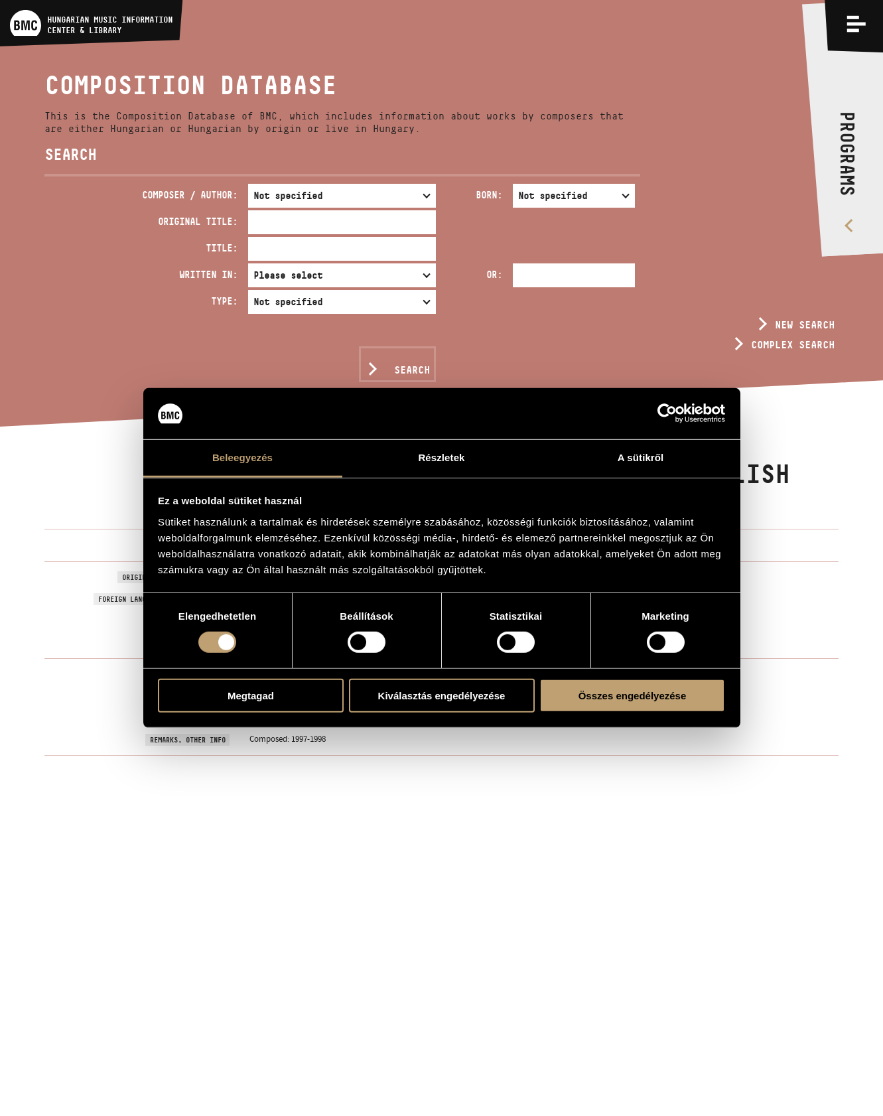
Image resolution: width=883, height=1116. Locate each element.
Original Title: (198, 221)
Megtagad (251, 695)
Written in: (208, 274)
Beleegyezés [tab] (242, 457)
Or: (494, 274)
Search (412, 370)
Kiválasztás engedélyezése (442, 695)
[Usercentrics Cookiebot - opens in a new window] (667, 413)
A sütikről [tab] (641, 457)
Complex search (793, 344)
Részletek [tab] (441, 457)
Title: (222, 247)
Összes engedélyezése (632, 695)
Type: (224, 301)
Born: (489, 194)
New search (805, 324)
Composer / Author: (190, 194)
